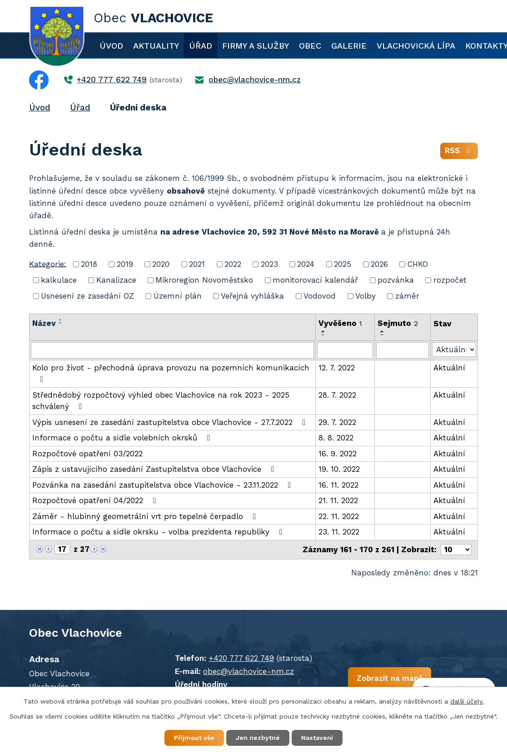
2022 (232, 264)
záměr (407, 295)
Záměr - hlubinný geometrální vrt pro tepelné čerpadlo (145, 516)
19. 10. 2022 (339, 469)
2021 (197, 264)
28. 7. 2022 (337, 394)
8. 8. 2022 (335, 437)
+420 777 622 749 (241, 658)
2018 (89, 264)
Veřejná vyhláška (252, 295)
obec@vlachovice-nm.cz (248, 671)
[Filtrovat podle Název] (172, 350)
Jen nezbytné (258, 737)
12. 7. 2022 (336, 367)
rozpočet (450, 280)
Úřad (200, 45)
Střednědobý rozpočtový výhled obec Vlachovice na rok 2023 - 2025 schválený (160, 400)
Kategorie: (47, 263)
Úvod (111, 45)
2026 (379, 264)
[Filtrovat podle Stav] (454, 349)
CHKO (418, 264)
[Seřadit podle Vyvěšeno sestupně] (323, 335)
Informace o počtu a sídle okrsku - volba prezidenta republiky (159, 531)
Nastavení (317, 737)
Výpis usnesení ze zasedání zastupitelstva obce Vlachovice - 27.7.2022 (170, 422)
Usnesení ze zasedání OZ (87, 295)
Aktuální (449, 367)
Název (44, 323)
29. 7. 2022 (337, 422)
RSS (459, 150)
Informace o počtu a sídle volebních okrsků (123, 437)
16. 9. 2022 (337, 453)
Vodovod (319, 295)
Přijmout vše (194, 737)
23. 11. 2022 (338, 531)
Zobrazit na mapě (389, 678)
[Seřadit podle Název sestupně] (61, 323)
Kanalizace (116, 280)
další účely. (467, 701)
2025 (342, 264)
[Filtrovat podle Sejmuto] (402, 350)
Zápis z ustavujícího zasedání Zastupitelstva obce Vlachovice (155, 469)
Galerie (349, 45)
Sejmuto (398, 323)
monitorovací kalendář (315, 280)
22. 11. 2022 (338, 516)
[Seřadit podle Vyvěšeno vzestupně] (323, 331)
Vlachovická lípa (416, 45)
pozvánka (396, 280)
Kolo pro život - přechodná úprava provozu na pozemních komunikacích (170, 373)
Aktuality (156, 45)
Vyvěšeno (340, 323)
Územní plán (178, 295)
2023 (269, 264)
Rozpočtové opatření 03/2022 (87, 453)
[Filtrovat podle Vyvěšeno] (345, 350)
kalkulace (59, 280)
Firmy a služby (255, 45)
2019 (125, 264)
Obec (310, 45)
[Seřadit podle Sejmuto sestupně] (383, 335)
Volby (365, 295)
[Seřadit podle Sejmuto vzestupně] (383, 331)
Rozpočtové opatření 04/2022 (95, 500)
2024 (305, 264)
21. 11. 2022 (338, 500)
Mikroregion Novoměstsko (204, 280)
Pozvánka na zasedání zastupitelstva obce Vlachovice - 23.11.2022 (163, 484)
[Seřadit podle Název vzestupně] (61, 319)
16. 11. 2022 (338, 484)
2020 (160, 264)
